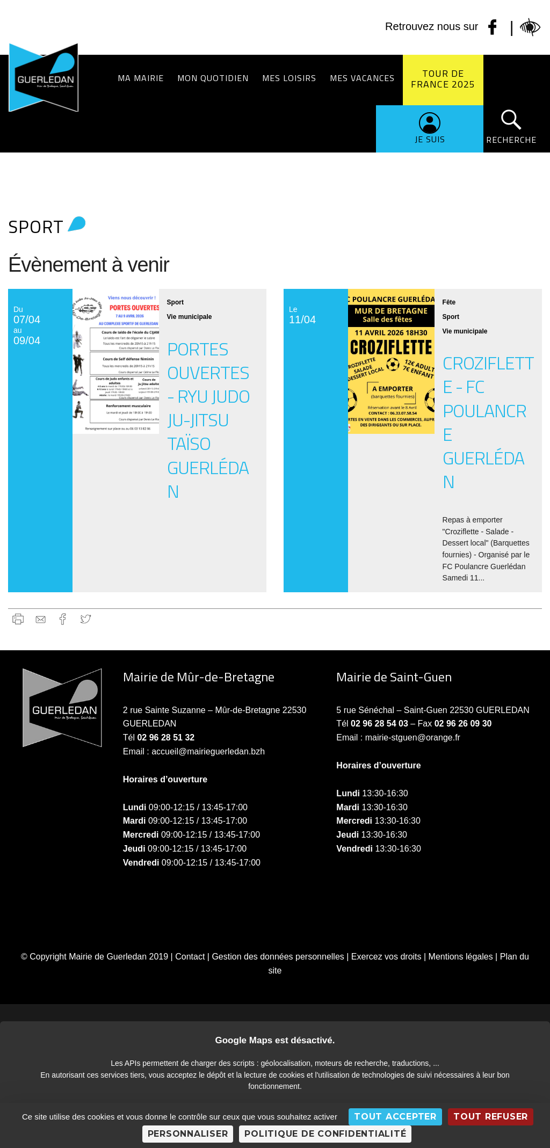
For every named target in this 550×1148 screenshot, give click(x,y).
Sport (175, 302)
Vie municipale (189, 317)
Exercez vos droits (386, 956)
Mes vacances (362, 77)
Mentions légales (461, 956)
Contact (190, 956)
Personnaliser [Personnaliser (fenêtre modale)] (188, 1134)
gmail (40, 619)
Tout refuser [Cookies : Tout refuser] (490, 1116)
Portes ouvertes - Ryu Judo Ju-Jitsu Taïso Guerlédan (208, 420)
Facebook (63, 619)
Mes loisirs (289, 77)
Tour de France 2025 (443, 78)
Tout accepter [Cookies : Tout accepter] (395, 1116)
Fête (449, 302)
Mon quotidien (213, 77)
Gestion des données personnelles (278, 956)
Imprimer (18, 619)
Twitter (86, 619)
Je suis (430, 139)
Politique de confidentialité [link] (325, 1134)
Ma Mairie (141, 77)
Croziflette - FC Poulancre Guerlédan (488, 421)
